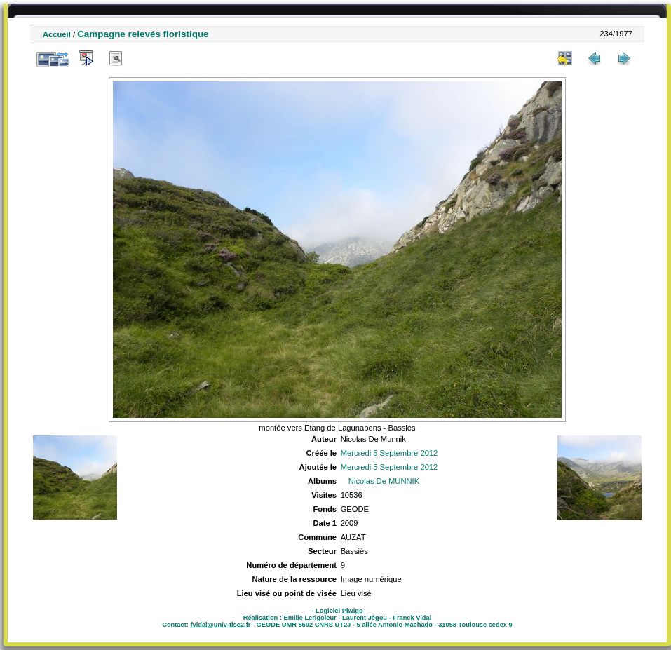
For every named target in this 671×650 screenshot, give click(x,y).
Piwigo (352, 610)
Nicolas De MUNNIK (383, 481)
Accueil (57, 34)
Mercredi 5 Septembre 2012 (389, 453)
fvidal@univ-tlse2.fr (220, 624)
